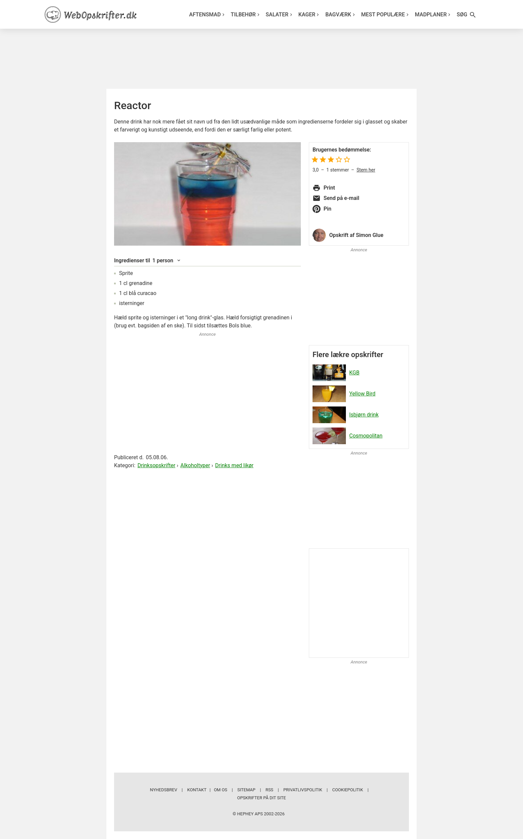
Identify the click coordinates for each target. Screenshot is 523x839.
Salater (280, 14)
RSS (269, 789)
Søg (467, 15)
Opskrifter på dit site (261, 797)
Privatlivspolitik (302, 789)
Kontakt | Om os (207, 789)
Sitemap (246, 789)
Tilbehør (246, 14)
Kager (310, 14)
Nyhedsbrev (163, 789)
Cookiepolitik (347, 789)
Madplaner (433, 14)
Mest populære (385, 14)
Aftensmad (207, 14)
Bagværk (340, 14)
